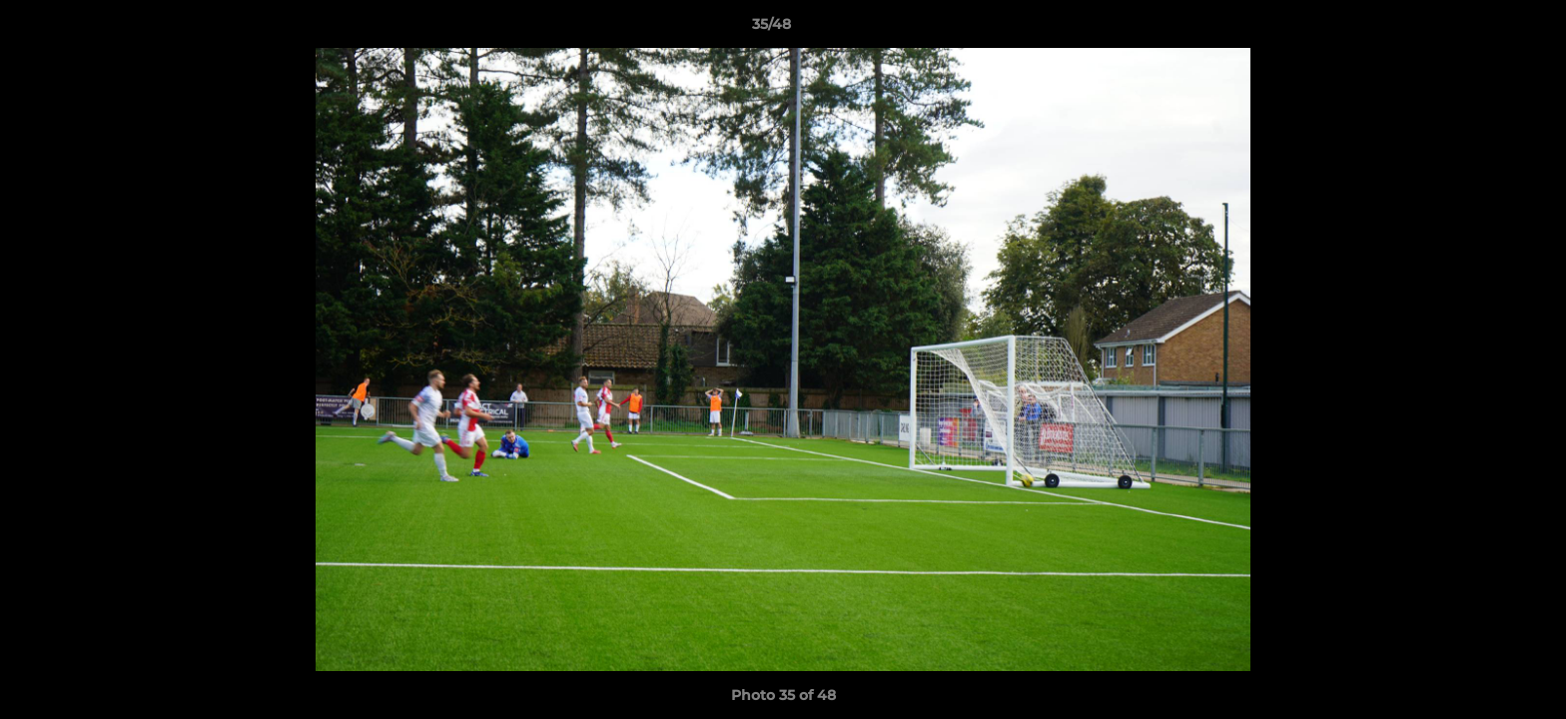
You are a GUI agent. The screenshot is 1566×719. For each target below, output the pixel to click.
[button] (1482, 29)
